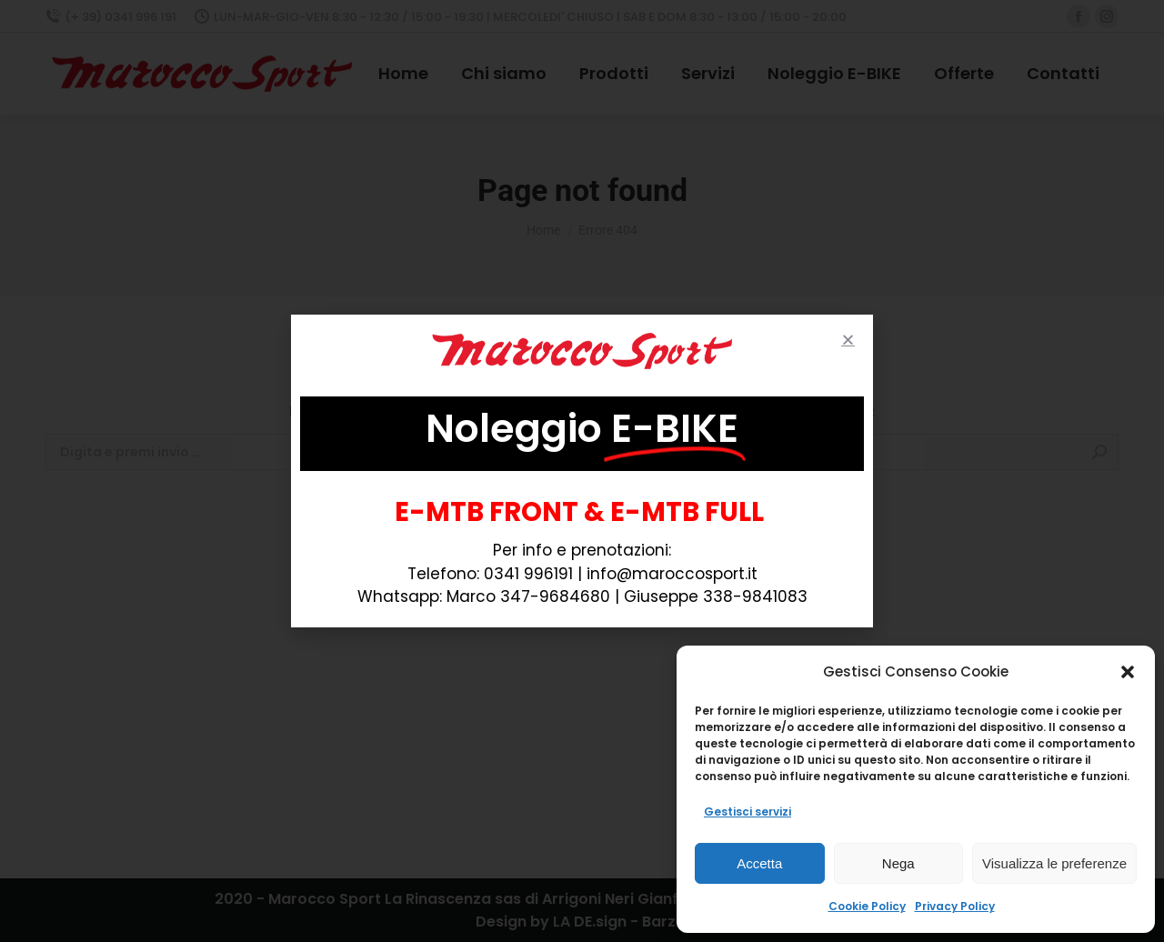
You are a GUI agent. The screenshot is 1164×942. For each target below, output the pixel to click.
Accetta (759, 863)
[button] (1128, 672)
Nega (898, 863)
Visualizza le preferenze (1054, 863)
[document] (582, 471)
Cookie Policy (867, 906)
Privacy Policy (955, 906)
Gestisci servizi (747, 811)
